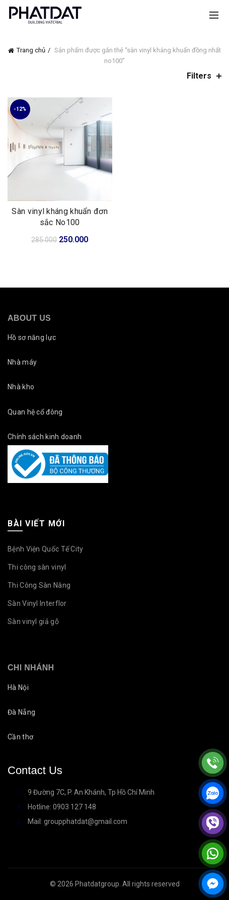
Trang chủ (31, 50)
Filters (199, 76)
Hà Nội (18, 687)
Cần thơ (20, 737)
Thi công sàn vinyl (37, 567)
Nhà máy (22, 362)
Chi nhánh (31, 667)
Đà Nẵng (21, 712)
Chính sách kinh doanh (45, 437)
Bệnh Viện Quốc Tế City (46, 549)
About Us (29, 318)
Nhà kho (21, 387)
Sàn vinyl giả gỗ (33, 621)
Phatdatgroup (97, 884)
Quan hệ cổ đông (35, 412)
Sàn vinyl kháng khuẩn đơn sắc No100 (60, 216)
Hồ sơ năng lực (32, 337)
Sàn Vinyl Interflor (37, 603)
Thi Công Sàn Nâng (39, 585)
